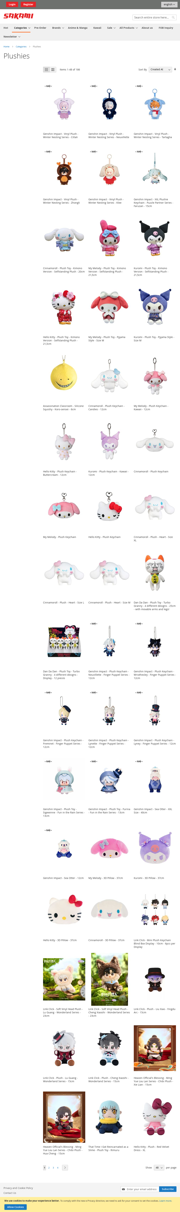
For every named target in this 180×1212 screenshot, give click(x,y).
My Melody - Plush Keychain (59, 537)
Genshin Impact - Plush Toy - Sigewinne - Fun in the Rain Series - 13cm (64, 812)
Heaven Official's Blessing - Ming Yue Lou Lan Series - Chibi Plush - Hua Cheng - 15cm (62, 1150)
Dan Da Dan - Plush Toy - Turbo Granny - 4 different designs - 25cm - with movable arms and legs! (155, 606)
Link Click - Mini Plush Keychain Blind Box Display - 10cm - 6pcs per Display (154, 943)
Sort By (143, 69)
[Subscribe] (167, 1189)
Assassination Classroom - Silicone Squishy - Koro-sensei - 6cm (63, 407)
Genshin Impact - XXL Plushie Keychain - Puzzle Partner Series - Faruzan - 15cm (153, 203)
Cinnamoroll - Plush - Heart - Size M (109, 602)
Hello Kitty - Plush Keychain (104, 537)
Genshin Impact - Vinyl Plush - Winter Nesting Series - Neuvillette (108, 135)
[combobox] (154, 17)
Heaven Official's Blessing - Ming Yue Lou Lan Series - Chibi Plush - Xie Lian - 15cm (153, 1081)
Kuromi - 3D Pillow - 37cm (149, 878)
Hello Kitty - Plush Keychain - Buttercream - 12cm (60, 473)
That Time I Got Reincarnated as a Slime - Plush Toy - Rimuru (108, 1148)
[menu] (90, 32)
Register (28, 4)
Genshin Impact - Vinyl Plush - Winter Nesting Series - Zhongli (61, 201)
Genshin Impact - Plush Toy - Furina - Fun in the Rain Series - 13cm (109, 810)
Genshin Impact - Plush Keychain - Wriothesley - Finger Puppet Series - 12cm (155, 675)
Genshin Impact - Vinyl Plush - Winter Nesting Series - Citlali (60, 135)
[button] (169, 4)
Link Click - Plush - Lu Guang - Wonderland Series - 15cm (60, 1079)
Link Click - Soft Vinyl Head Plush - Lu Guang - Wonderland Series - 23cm (63, 1012)
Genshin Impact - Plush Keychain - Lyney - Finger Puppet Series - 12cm (155, 742)
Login (12, 4)
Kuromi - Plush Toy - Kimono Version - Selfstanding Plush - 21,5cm (151, 271)
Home (7, 46)
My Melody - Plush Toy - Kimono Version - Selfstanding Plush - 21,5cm (107, 271)
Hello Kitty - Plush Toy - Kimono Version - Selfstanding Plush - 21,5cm (61, 340)
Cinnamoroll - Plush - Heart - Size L (63, 602)
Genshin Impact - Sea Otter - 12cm (63, 878)
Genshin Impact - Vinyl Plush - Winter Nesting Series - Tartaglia (153, 135)
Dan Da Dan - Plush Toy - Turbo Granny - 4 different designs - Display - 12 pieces (61, 675)
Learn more (165, 1200)
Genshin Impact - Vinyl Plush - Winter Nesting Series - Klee (106, 201)
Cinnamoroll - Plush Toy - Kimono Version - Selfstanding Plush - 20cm (64, 269)
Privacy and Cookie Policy (18, 1188)
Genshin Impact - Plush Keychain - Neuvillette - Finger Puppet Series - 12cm (109, 675)
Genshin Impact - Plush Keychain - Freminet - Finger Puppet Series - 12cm (63, 744)
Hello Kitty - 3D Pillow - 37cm (60, 940)
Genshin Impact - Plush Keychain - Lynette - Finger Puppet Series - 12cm (108, 744)
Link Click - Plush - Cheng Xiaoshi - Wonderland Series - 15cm (108, 1079)
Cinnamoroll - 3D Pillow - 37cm (106, 940)
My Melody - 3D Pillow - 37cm (105, 878)
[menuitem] (5, 28)
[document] (90, 1204)
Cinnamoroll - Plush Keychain (151, 471)
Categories (21, 46)
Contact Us (10, 1193)
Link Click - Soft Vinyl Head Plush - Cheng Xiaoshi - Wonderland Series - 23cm (109, 1012)
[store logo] (18, 16)
